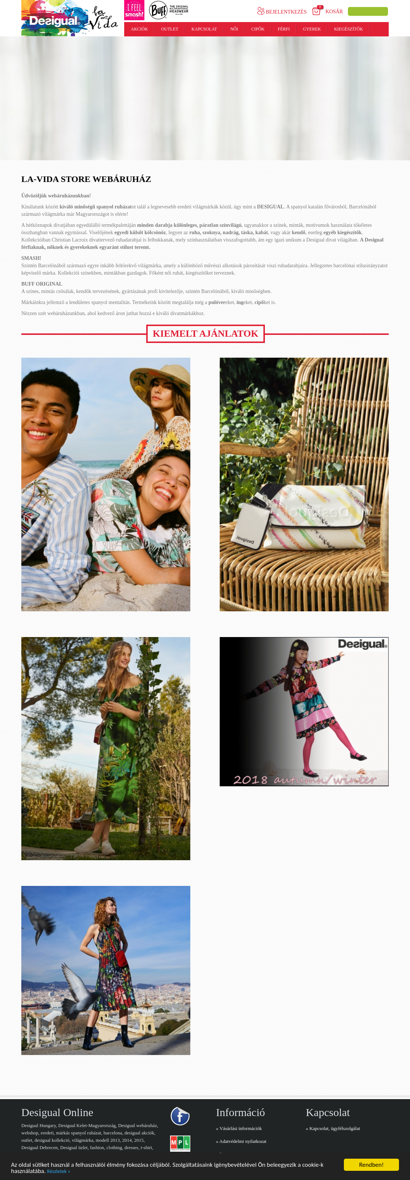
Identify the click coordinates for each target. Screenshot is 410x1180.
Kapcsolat (204, 29)
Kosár (334, 11)
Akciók (139, 29)
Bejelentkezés (282, 12)
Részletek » (59, 1172)
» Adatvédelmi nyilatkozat (241, 1141)
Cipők (258, 29)
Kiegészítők (348, 29)
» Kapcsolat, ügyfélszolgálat (333, 1128)
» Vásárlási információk (239, 1128)
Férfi (284, 29)
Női (234, 29)
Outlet (170, 29)
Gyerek (312, 29)
